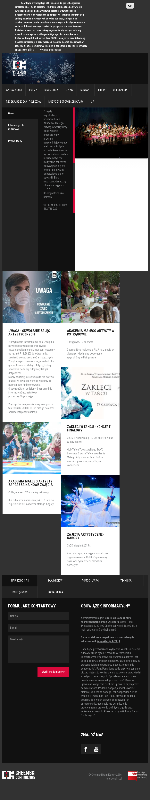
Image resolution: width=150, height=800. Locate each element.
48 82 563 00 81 (125, 625)
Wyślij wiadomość (53, 671)
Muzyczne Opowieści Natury (65, 101)
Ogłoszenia (120, 90)
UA (92, 101)
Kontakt (85, 90)
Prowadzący (15, 141)
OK (130, 5)
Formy (33, 90)
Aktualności (14, 90)
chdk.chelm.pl (114, 778)
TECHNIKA (126, 580)
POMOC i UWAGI (90, 580)
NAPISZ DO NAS (20, 580)
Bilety (101, 90)
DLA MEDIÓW (55, 580)
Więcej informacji (50, 49)
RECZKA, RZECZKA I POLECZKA (23, 101)
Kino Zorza (51, 90)
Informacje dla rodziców (16, 127)
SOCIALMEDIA (55, 592)
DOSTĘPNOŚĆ (20, 592)
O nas (69, 90)
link (31, 49)
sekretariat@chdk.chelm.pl (23, 412)
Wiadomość (38, 649)
